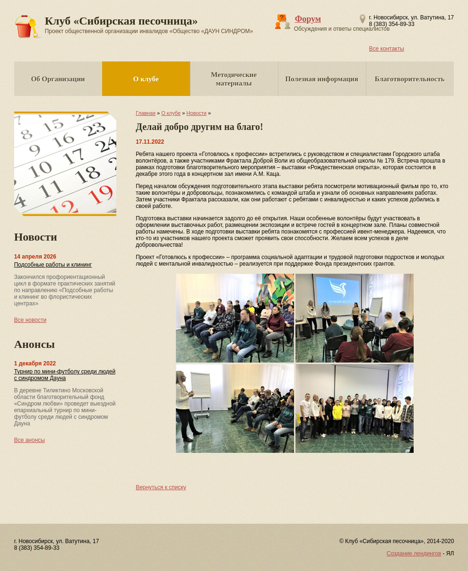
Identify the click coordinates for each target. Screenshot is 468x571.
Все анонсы (29, 440)
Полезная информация (322, 79)
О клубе (146, 79)
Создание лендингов (414, 553)
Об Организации (58, 79)
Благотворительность (410, 79)
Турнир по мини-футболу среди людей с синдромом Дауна (64, 374)
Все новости (30, 320)
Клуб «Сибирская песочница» (149, 25)
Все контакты (386, 48)
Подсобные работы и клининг (53, 264)
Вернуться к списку (161, 487)
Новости (196, 113)
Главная (146, 113)
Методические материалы (234, 79)
